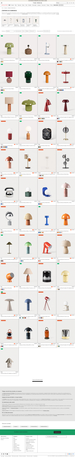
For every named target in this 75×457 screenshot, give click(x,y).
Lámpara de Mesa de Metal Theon (44, 316)
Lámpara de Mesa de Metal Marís (44, 259)
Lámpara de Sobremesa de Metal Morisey (8, 60)
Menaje (48, 5)
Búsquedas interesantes (17, 450)
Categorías (15, 436)
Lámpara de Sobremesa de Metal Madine (26, 117)
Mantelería (15, 446)
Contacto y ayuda (29, 436)
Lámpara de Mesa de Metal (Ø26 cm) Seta (26, 344)
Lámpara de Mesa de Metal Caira (25, 174)
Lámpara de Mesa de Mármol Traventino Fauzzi (27, 145)
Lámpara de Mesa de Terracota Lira (63, 259)
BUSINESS (61, 5)
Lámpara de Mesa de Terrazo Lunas (63, 316)
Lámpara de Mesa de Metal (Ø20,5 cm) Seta (8, 174)
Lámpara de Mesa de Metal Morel (62, 231)
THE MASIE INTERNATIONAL (52, 436)
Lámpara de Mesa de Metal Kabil (43, 60)
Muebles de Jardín (16, 449)
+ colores (27, 317)
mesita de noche (25, 13)
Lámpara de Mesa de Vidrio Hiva (24, 88)
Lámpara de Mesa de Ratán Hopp (44, 145)
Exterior (12, 5)
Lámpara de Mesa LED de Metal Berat (44, 288)
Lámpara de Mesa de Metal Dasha (63, 174)
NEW (9, 5)
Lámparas (39, 5)
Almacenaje (34, 5)
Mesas (23, 5)
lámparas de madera (14, 408)
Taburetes (19, 5)
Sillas (16, 5)
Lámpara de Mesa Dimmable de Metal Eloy (64, 88)
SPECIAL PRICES (16, 447)
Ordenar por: (4, 31)
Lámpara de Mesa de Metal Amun (6, 231)
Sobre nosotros (3, 436)
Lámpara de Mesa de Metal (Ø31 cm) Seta (64, 202)
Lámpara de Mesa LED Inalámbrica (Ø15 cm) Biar (27, 316)
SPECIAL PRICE (4, 5)
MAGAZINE (56, 5)
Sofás (26, 5)
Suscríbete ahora (57, 432)
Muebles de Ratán (16, 445)
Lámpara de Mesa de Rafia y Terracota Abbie (27, 231)
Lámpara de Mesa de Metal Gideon (7, 145)
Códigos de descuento (30, 450)
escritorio (8, 13)
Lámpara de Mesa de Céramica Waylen (7, 88)
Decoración (44, 5)
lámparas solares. (46, 410)
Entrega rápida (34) (40, 31)
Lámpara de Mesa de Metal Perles (44, 202)
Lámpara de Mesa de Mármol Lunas (25, 202)
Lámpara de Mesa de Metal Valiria (44, 117)
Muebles (29, 5)
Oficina (51, 5)
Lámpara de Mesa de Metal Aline (6, 288)
